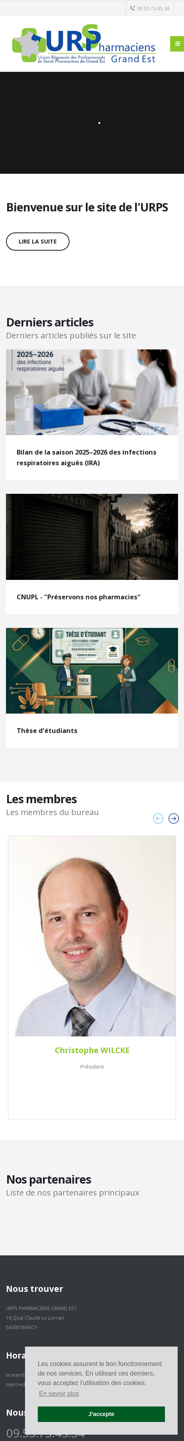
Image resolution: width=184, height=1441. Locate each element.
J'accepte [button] (101, 1414)
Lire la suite (38, 241)
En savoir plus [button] (59, 1393)
